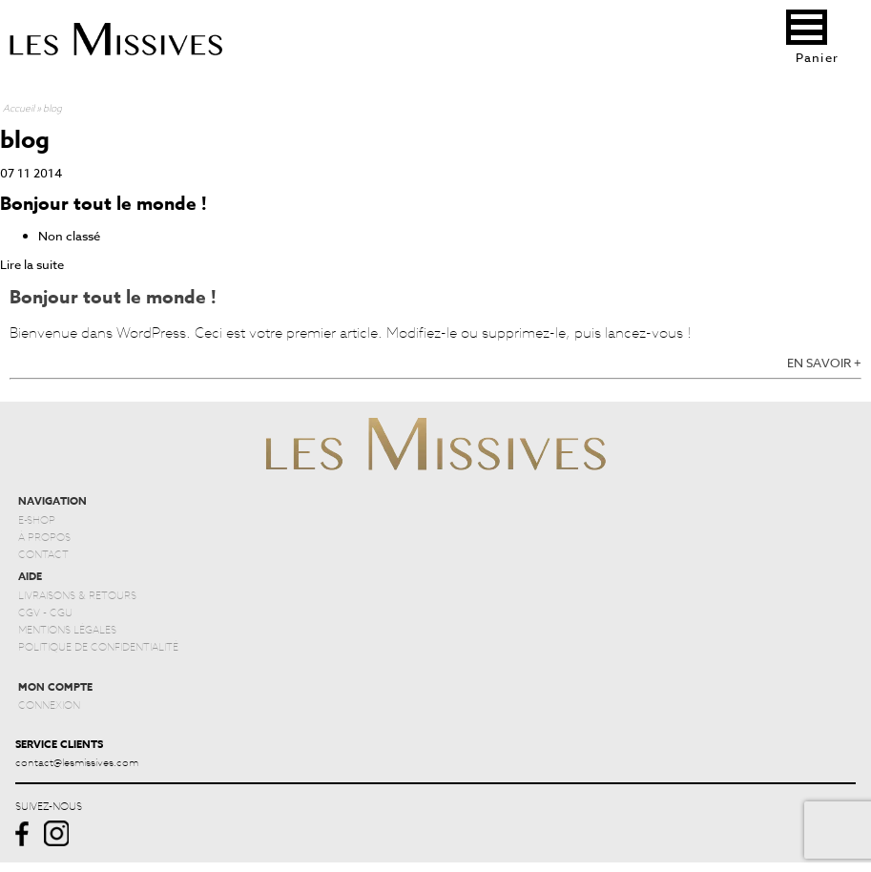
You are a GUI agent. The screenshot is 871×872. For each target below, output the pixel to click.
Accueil (18, 107)
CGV (29, 611)
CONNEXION (49, 704)
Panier (818, 57)
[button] (806, 27)
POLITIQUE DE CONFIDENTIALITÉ (98, 646)
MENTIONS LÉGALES (67, 628)
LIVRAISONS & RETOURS (77, 594)
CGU (61, 611)
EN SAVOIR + (824, 362)
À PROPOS (44, 536)
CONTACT (43, 553)
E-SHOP (36, 519)
